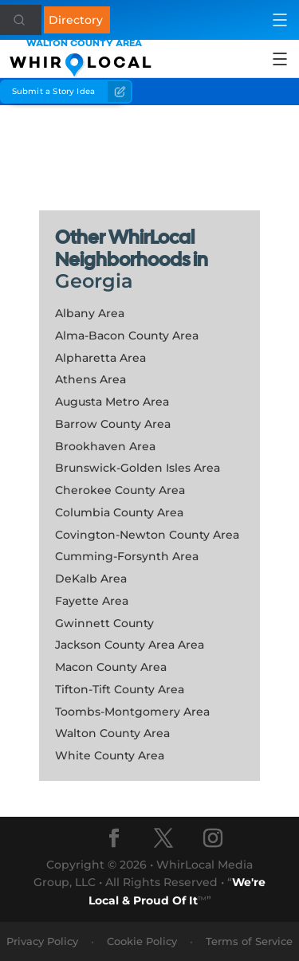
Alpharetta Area (100, 358)
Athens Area (90, 379)
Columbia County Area (119, 512)
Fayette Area (91, 601)
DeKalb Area (91, 578)
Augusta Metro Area (112, 401)
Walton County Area (112, 733)
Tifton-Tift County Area (119, 689)
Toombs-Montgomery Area (132, 711)
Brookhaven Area (105, 446)
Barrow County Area (113, 424)
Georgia (94, 280)
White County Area (109, 755)
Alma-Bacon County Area (127, 335)
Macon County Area (111, 667)
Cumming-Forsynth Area (127, 556)
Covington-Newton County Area (147, 535)
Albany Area (89, 313)
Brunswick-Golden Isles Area (137, 468)
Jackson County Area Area (129, 644)
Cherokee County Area (120, 490)
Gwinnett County (104, 623)
